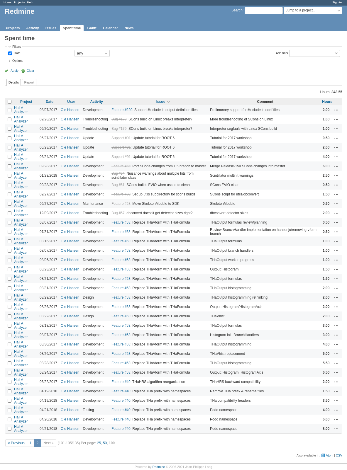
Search (237, 10)
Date (17, 53)
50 (105, 443)
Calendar (110, 28)
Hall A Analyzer (21, 110)
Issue (160, 102)
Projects (19, 2)
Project (26, 102)
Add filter (282, 53)
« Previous (16, 443)
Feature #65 (121, 166)
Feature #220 (121, 110)
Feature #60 (121, 194)
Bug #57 (118, 213)
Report (29, 82)
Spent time (72, 28)
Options (17, 60)
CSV (339, 455)
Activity (32, 28)
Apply (14, 70)
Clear (30, 70)
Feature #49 (121, 382)
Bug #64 (118, 173)
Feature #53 (121, 222)
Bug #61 (118, 185)
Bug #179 (118, 119)
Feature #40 (121, 391)
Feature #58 (121, 204)
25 (99, 443)
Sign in (337, 2)
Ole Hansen (70, 110)
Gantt (91, 28)
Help (30, 2)
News (128, 28)
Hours (327, 102)
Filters (16, 46)
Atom (329, 455)
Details (14, 82)
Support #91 (121, 138)
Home (7, 2)
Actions (336, 110)
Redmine (158, 467)
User (71, 102)
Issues (50, 28)
